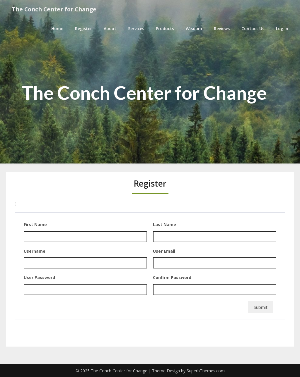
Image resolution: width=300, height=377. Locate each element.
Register (83, 28)
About (110, 28)
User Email (164, 251)
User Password (39, 277)
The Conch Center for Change (56, 9)
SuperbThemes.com (206, 370)
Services (136, 28)
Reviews (222, 28)
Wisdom (194, 28)
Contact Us (252, 28)
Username (34, 251)
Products (165, 28)
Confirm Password (172, 277)
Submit (260, 307)
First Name (35, 224)
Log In (282, 28)
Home (57, 28)
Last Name (164, 224)
